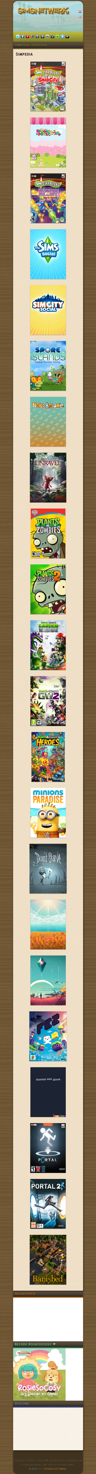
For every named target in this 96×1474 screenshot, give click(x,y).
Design (33, 1469)
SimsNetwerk (43, 11)
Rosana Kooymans (55, 1469)
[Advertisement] (39, 1319)
